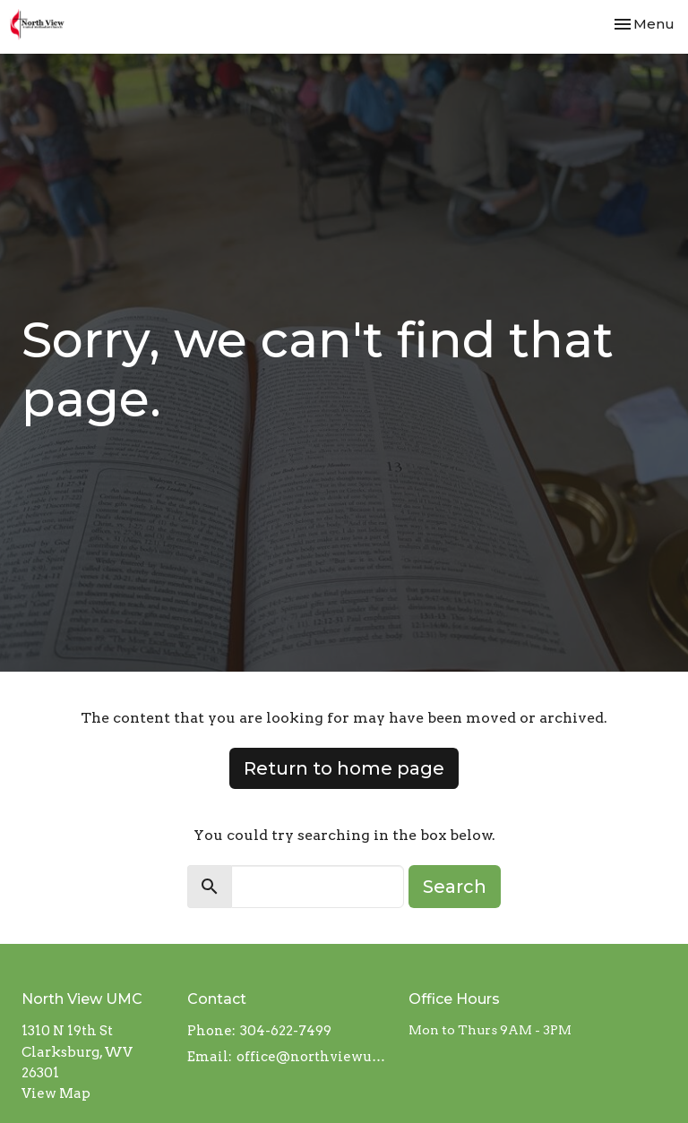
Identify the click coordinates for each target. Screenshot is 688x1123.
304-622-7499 (285, 1031)
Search (454, 886)
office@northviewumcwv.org (313, 1057)
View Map (56, 1093)
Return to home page (344, 768)
